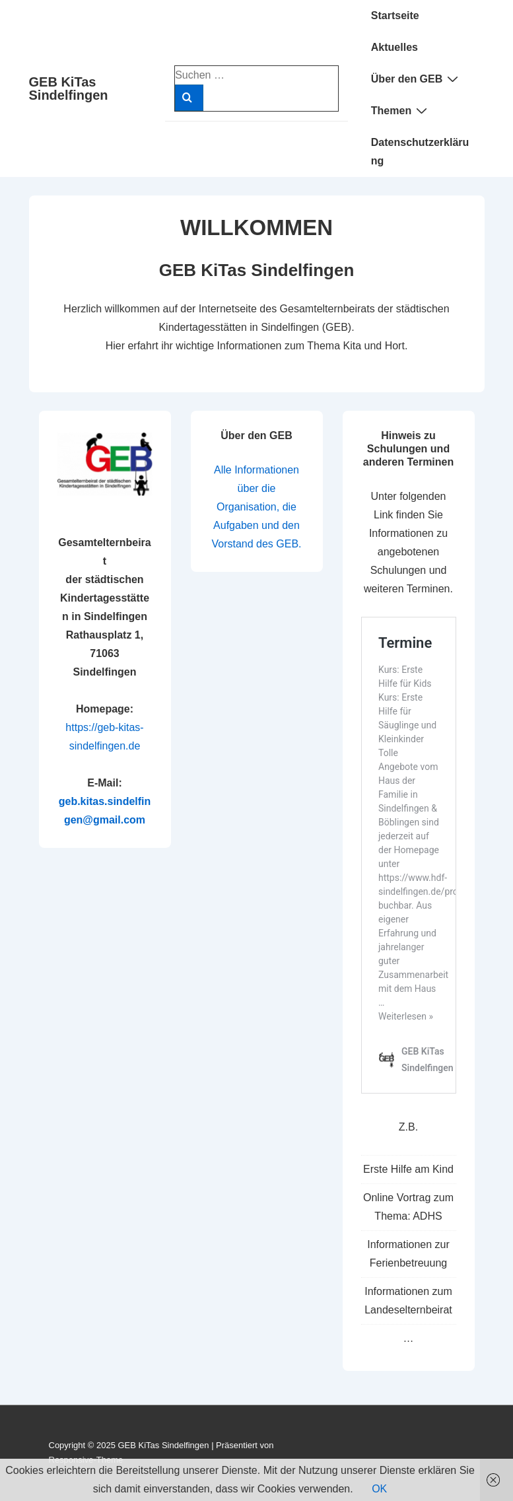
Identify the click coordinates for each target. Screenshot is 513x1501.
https (76, 727)
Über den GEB (416, 78)
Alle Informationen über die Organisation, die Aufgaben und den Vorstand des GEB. (256, 506)
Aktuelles (394, 47)
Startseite (395, 15)
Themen (400, 110)
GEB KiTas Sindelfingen (68, 88)
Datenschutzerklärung (420, 151)
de (135, 745)
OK (379, 1488)
